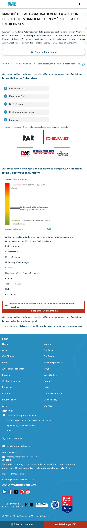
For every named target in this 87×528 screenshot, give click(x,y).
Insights (6, 375)
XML (4, 406)
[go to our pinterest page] (22, 492)
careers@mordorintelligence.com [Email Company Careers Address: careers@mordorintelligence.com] (18, 479)
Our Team (49, 350)
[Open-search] (81, 4)
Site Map (48, 406)
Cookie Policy (50, 399)
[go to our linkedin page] (4, 492)
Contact (48, 381)
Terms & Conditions (53, 393)
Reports (47, 344)
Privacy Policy (9, 399)
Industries (7, 387)
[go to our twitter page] (16, 492)
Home (5, 344)
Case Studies (50, 375)
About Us (6, 350)
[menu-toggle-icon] (4, 4)
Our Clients (8, 356)
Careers (6, 393)
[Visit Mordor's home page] (12, 4)
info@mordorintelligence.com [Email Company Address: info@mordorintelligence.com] (21, 446)
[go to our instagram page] (28, 492)
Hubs (46, 387)
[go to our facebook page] (10, 492)
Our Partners (50, 356)
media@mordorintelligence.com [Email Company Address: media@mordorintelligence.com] (22, 456)
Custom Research (11, 381)
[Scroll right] (83, 64)
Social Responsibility (54, 362)
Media (5, 362)
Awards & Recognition (13, 368)
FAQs (46, 368)
